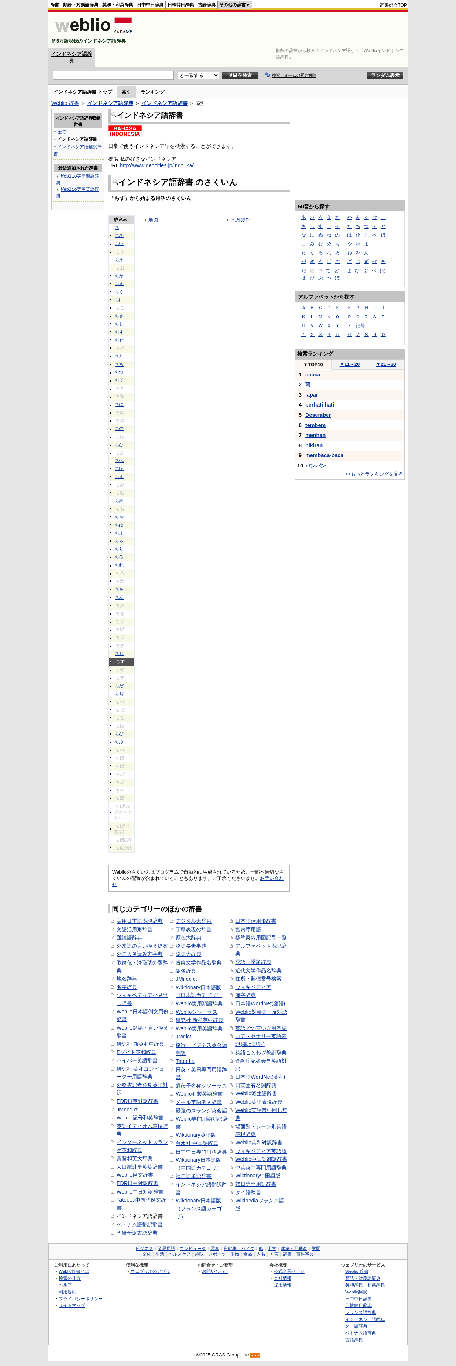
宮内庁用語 (248, 929)
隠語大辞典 (188, 954)
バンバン (315, 466)
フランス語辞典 (360, 1312)
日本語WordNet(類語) (260, 1003)
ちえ (119, 259)
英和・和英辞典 (117, 5)
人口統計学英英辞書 (140, 1167)
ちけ (119, 299)
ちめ (119, 500)
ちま (119, 476)
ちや (119, 517)
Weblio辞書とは (74, 1271)
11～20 (350, 364)
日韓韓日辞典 (181, 5)
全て (62, 131)
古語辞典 (207, 5)
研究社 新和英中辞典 (199, 1020)
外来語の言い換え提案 (142, 946)
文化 (146, 1254)
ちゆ (119, 525)
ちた (119, 356)
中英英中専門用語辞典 (261, 1167)
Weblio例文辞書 (135, 1175)
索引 (126, 92)
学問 (316, 1248)
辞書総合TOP (393, 5)
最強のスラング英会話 (201, 1111)
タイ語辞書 (248, 1192)
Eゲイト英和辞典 (136, 1052)
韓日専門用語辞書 (255, 1184)
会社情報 (282, 1278)
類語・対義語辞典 (80, 5)
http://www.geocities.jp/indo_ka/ (157, 165)
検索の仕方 (70, 1278)
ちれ (119, 565)
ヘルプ (65, 1284)
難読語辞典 (129, 937)
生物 (234, 1254)
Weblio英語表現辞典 (258, 1102)
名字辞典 (127, 987)
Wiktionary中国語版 (257, 1176)
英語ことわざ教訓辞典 (261, 1053)
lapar (311, 395)
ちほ (119, 468)
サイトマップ (72, 1305)
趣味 (199, 1254)
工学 (272, 1248)
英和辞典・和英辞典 (365, 1284)
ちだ (119, 685)
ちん (119, 597)
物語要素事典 (191, 946)
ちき (119, 283)
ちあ (119, 235)
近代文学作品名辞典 (258, 970)
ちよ (119, 533)
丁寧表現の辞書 (194, 929)
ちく (119, 291)
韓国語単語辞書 (194, 1176)
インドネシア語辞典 (110, 103)
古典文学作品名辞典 (199, 962)
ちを (119, 589)
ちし (119, 324)
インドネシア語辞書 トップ (83, 92)
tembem (315, 425)
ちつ (119, 372)
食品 (247, 1254)
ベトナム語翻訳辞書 (140, 1224)
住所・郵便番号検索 (258, 978)
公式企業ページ (289, 1271)
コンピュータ (193, 1248)
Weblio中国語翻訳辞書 (261, 1159)
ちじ (119, 653)
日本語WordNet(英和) (260, 1077)
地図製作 (240, 220)
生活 (159, 1254)
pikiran (314, 445)
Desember (318, 415)
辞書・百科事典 (298, 1254)
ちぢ (119, 693)
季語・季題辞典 (253, 962)
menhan (315, 435)
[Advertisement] (273, 30)
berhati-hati (319, 405)
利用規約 (67, 1291)
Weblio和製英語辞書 (199, 1094)
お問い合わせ (215, 1271)
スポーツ (217, 1254)
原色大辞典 (188, 937)
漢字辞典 (245, 995)
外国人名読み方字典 (140, 954)
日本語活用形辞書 (255, 921)
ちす (119, 332)
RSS (255, 1355)
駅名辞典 (186, 971)
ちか (119, 275)
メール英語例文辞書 (199, 1102)
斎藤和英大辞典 (134, 1158)
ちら (119, 540)
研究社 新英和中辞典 (140, 1044)
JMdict (183, 1036)
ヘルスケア (180, 1254)
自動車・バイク (239, 1248)
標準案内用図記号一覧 (261, 937)
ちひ (119, 444)
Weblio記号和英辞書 (140, 1118)
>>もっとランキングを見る (374, 474)
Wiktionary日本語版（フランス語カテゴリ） (199, 1208)
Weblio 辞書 (65, 103)
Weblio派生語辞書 (256, 1093)
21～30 (386, 364)
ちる (119, 557)
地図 (153, 220)
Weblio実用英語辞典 (199, 1028)
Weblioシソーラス (196, 1012)
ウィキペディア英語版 (261, 1151)
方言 (274, 1254)
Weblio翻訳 (356, 1291)
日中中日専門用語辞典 (201, 1152)
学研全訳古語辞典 (137, 1233)
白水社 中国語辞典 (197, 1143)
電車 (214, 1248)
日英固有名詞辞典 (255, 1085)
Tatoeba (185, 1061)
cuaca (312, 375)
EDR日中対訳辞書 (137, 1183)
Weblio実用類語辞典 (199, 1003)
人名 (261, 1254)
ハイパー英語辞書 (137, 1060)
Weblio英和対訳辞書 (258, 1142)
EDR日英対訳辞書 (137, 1101)
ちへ (119, 460)
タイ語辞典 (356, 1325)
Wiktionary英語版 (196, 1135)
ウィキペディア (253, 987)
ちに (119, 404)
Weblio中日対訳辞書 (140, 1192)
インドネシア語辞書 (164, 103)
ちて (119, 380)
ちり (119, 548)
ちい (119, 243)
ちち (119, 364)
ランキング (153, 92)
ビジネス (144, 1248)
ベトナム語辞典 (360, 1332)
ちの (119, 428)
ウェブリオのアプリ (150, 1271)
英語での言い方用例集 (261, 1028)
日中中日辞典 (150, 5)
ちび (119, 733)
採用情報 (282, 1284)
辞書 (54, 5)
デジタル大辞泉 (194, 921)
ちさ (119, 315)
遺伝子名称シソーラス (201, 1086)
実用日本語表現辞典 (140, 921)
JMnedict (127, 1109)
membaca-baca (324, 455)
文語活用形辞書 (134, 929)
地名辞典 (127, 978)
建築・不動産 (294, 1248)
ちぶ (119, 741)
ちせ (119, 340)
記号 (360, 325)
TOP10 (313, 364)
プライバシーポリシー (81, 1298)
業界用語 (166, 1248)
